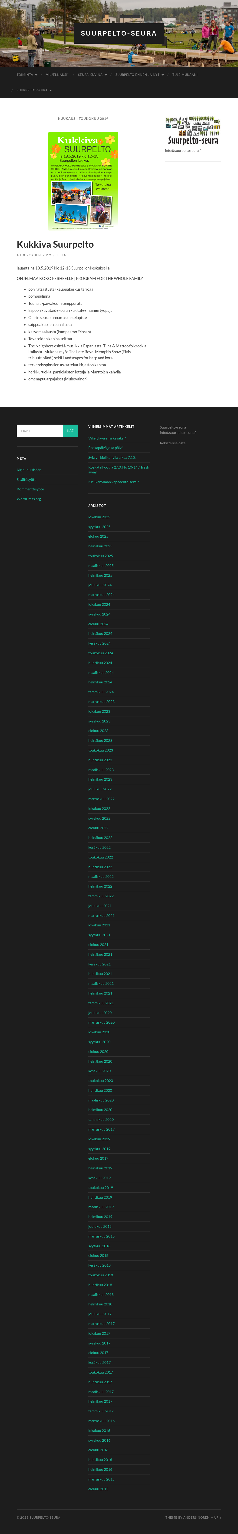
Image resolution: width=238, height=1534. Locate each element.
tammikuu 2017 (101, 1411)
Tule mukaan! (185, 75)
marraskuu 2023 (101, 701)
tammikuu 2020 (101, 1119)
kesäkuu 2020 (99, 1070)
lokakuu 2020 (99, 1032)
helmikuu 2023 (100, 779)
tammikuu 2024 (101, 691)
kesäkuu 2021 (99, 964)
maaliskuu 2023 (101, 769)
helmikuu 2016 (100, 1469)
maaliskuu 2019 (101, 1207)
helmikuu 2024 (100, 682)
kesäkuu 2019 (99, 1177)
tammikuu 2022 (101, 896)
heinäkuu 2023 (100, 740)
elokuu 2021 (98, 944)
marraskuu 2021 (101, 915)
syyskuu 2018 (99, 1246)
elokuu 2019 (98, 1158)
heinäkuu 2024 (100, 633)
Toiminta (25, 75)
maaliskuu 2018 (101, 1294)
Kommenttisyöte (30, 489)
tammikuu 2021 (101, 1003)
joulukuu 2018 (100, 1226)
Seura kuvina (90, 75)
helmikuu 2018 (100, 1304)
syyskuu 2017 (99, 1343)
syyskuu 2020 (99, 1041)
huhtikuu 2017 (100, 1382)
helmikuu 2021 (100, 993)
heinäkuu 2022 (100, 837)
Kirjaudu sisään (29, 469)
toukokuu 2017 (100, 1372)
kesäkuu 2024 (99, 643)
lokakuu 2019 (99, 1139)
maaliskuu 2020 (101, 1100)
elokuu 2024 (98, 624)
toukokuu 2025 (100, 555)
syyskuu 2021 (99, 934)
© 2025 (23, 1517)
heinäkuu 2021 (100, 954)
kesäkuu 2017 (99, 1362)
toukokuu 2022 (100, 857)
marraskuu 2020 (101, 1022)
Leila (61, 255)
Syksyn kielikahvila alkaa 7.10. (112, 457)
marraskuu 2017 (101, 1323)
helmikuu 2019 (100, 1216)
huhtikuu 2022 (100, 867)
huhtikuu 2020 (100, 1090)
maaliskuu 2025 (101, 565)
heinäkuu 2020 (100, 1061)
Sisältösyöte (26, 479)
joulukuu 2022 (100, 789)
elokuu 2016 (98, 1449)
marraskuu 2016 (101, 1420)
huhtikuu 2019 (100, 1197)
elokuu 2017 (98, 1352)
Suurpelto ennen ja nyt (138, 75)
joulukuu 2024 (100, 584)
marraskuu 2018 (101, 1236)
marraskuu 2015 (101, 1479)
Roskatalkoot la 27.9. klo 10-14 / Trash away (118, 469)
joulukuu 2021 (100, 905)
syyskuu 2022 (99, 818)
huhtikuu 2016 (100, 1459)
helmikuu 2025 (100, 575)
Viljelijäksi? (57, 75)
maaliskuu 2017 (101, 1391)
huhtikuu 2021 (100, 973)
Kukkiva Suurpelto (55, 244)
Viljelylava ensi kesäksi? (107, 438)
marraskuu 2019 (101, 1129)
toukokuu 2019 (100, 1187)
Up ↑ (217, 1517)
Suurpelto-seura (119, 33)
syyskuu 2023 (99, 721)
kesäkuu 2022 (99, 847)
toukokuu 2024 (100, 653)
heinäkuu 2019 (100, 1168)
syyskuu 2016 (99, 1440)
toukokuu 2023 (100, 750)
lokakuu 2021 (99, 925)
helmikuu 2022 (100, 886)
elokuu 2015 (98, 1489)
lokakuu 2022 (99, 808)
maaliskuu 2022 (101, 876)
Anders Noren (196, 1517)
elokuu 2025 (98, 536)
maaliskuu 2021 (101, 983)
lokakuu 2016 (99, 1430)
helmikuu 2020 (100, 1109)
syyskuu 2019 (99, 1148)
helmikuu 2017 (100, 1401)
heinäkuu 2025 (100, 546)
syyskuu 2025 (99, 526)
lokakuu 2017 (99, 1333)
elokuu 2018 (98, 1255)
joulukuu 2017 (100, 1313)
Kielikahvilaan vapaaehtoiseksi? (113, 481)
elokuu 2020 (98, 1051)
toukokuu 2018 (100, 1275)
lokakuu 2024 (99, 604)
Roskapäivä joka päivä (105, 447)
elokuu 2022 (98, 827)
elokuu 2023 (98, 730)
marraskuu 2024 (101, 594)
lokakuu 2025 (99, 517)
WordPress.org (29, 498)
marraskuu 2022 (101, 798)
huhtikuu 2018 (100, 1284)
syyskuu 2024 (99, 614)
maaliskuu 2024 (101, 672)
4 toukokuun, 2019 (34, 255)
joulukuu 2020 (100, 1012)
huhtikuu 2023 (100, 760)
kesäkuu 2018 (99, 1265)
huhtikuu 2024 (100, 662)
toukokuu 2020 (100, 1080)
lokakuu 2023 (99, 711)
